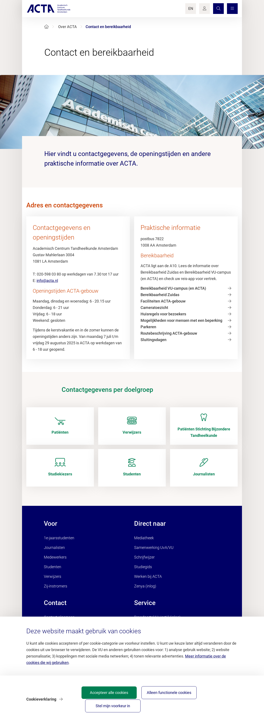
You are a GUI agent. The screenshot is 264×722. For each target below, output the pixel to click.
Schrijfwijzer (144, 557)
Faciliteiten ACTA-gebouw (163, 301)
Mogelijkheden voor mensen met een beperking (181, 320)
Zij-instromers (55, 586)
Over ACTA (67, 26)
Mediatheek (144, 538)
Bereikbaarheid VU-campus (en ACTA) (173, 288)
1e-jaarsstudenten (59, 538)
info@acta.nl (47, 280)
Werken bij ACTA (148, 576)
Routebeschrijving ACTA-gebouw (169, 333)
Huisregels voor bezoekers (163, 314)
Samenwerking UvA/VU (154, 547)
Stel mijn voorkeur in (213, 704)
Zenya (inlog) (145, 586)
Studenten (52, 567)
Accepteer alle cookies (118, 704)
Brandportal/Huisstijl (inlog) (157, 617)
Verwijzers (52, 576)
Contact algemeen (59, 617)
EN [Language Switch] (190, 8)
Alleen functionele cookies (166, 704)
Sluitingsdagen (153, 339)
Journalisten (54, 547)
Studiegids (143, 567)
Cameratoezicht (154, 307)
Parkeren (148, 327)
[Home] (46, 26)
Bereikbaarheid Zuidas (160, 294)
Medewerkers (55, 557)
